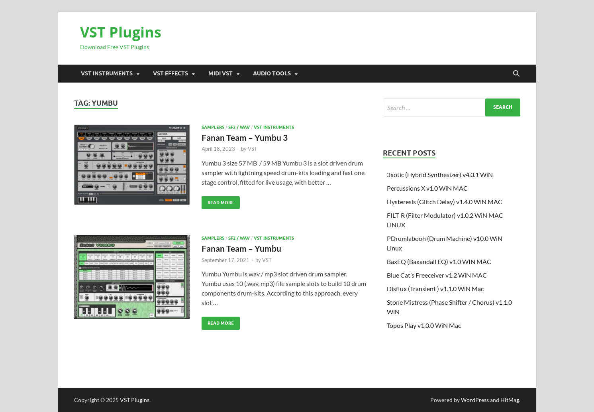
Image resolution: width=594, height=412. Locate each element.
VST (252, 149)
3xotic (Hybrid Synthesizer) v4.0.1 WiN (440, 174)
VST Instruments (107, 73)
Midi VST (220, 73)
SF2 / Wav (239, 127)
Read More (218, 200)
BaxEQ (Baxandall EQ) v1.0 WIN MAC (439, 261)
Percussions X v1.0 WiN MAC (427, 188)
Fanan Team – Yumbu (241, 248)
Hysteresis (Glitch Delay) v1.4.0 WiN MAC (444, 201)
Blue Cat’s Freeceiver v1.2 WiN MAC (437, 275)
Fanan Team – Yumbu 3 (245, 137)
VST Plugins (120, 32)
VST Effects (170, 73)
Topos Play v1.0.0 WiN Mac (424, 325)
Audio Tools (272, 73)
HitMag (509, 399)
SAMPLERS (213, 127)
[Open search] (516, 74)
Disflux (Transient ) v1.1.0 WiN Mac (435, 288)
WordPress (475, 399)
